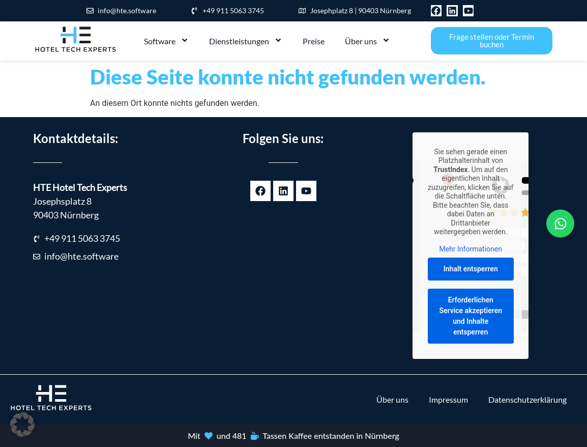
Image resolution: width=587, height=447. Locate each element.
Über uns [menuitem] (367, 41)
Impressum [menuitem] (448, 399)
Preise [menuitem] (314, 41)
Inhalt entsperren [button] (471, 269)
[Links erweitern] (560, 224)
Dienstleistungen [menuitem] (245, 41)
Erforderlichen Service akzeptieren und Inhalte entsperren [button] (470, 316)
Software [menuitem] (166, 41)
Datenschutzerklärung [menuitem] (527, 399)
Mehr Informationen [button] (470, 249)
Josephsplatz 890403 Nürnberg (80, 201)
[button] (22, 424)
